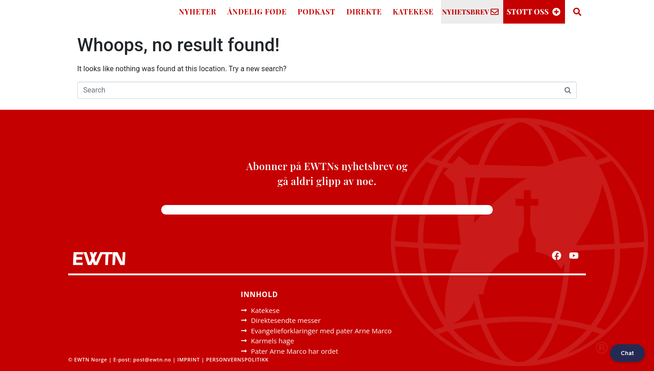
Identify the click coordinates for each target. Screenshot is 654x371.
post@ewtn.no (152, 359)
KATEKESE (413, 11)
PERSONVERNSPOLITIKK (238, 359)
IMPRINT (188, 359)
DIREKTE (364, 11)
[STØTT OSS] (556, 12)
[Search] (577, 12)
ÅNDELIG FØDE (257, 11)
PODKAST (316, 11)
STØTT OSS (528, 11)
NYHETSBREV (465, 11)
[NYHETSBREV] (494, 12)
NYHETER (198, 11)
